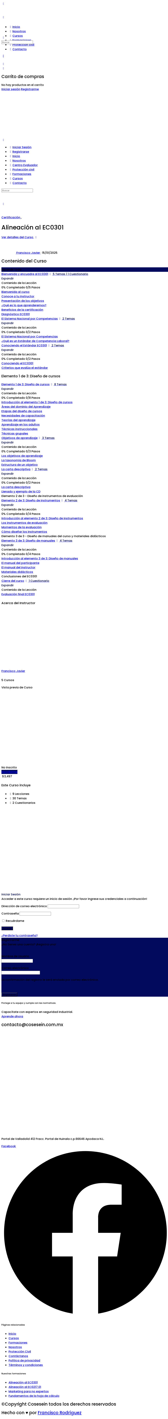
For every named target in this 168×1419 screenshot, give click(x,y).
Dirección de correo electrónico (24, 906)
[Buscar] (3, 38)
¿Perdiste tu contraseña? (19, 935)
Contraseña (10, 913)
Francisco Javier (13, 671)
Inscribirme (9, 772)
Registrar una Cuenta (16, 949)
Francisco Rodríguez (59, 1413)
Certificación (11, 217)
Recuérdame (13, 921)
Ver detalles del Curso (19, 237)
